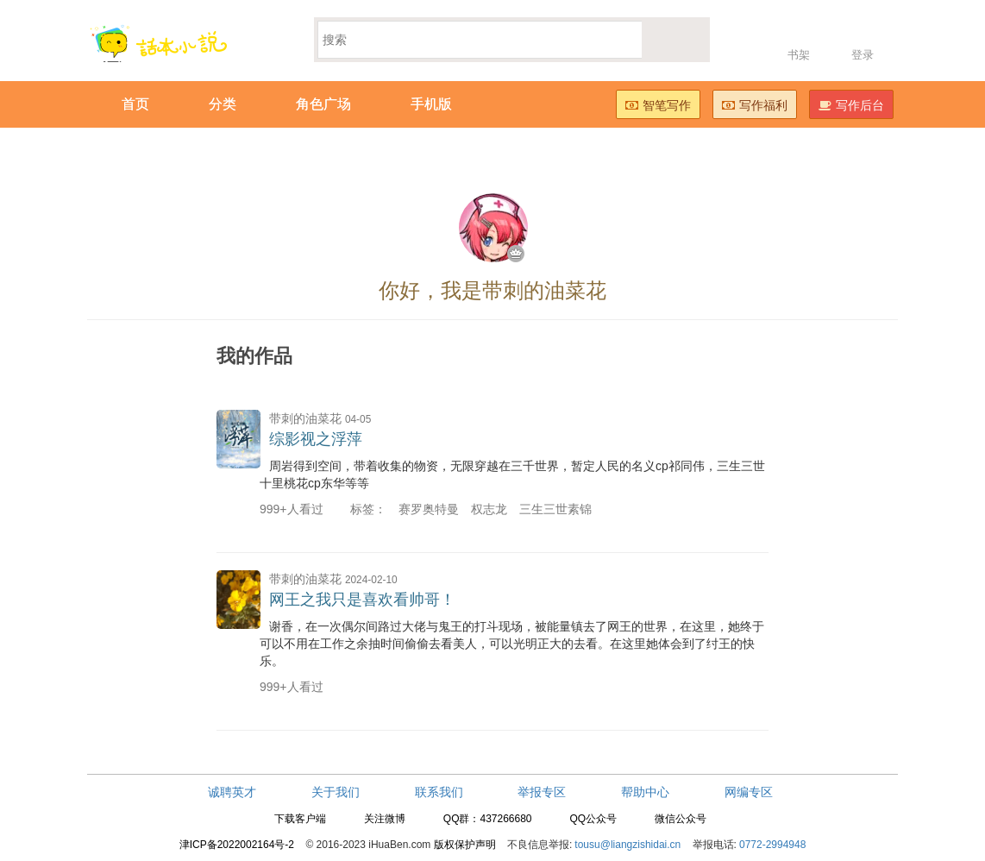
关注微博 (384, 819)
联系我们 (439, 792)
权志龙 (489, 509)
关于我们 (335, 792)
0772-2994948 (772, 845)
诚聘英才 (232, 792)
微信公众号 (680, 819)
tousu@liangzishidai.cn (627, 845)
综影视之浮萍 (315, 439)
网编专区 (749, 792)
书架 (798, 54)
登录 (862, 54)
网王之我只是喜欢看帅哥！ (362, 599)
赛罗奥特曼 (428, 509)
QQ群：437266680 (487, 819)
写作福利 (754, 105)
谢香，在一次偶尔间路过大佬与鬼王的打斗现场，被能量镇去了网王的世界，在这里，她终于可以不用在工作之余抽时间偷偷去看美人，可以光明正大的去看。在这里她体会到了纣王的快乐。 (512, 643)
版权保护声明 (465, 845)
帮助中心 (645, 792)
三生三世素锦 (555, 509)
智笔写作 (658, 105)
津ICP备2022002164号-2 (236, 845)
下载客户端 (300, 819)
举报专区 (542, 792)
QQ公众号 (593, 819)
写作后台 (851, 105)
